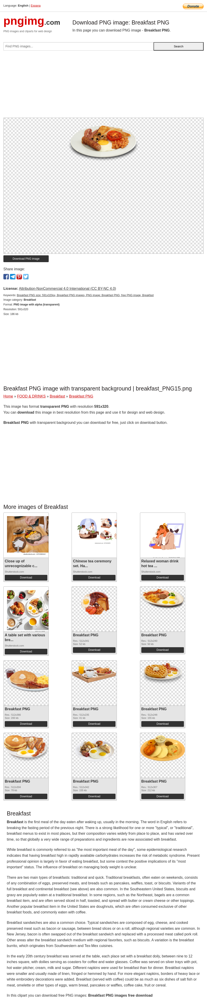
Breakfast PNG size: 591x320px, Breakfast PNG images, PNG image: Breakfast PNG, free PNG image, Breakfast (85, 295)
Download (26, 577)
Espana (36, 5)
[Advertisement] (103, 86)
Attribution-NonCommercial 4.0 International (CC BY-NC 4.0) (67, 288)
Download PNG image (26, 258)
